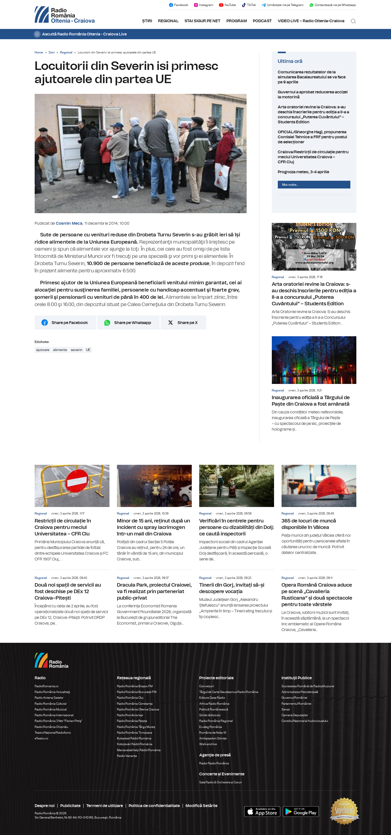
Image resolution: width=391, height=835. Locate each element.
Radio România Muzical (51, 709)
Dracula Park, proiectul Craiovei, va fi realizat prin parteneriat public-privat (154, 598)
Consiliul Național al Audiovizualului (305, 720)
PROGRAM (236, 21)
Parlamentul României (296, 703)
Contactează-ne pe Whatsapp (332, 4)
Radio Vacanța (127, 755)
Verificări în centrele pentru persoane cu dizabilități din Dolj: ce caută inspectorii (236, 513)
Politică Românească (213, 709)
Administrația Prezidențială (300, 691)
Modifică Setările (201, 806)
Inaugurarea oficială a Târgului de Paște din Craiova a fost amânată (314, 384)
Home (39, 52)
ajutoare (42, 350)
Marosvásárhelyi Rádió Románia (139, 750)
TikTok (248, 4)
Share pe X (188, 323)
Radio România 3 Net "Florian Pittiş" (58, 720)
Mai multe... (290, 184)
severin (76, 350)
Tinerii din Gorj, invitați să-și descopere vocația (236, 595)
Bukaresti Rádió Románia (134, 738)
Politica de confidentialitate (154, 806)
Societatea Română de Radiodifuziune (308, 686)
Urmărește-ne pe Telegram (282, 4)
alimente (60, 350)
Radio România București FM (136, 691)
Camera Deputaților (295, 715)
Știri (52, 52)
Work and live (208, 744)
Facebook (178, 4)
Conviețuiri (206, 686)
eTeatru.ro (41, 738)
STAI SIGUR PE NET (202, 21)
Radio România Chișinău (51, 726)
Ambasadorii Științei (213, 738)
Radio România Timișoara (134, 732)
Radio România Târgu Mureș (136, 726)
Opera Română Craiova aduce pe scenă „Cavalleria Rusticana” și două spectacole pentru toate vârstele (319, 601)
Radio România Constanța (135, 703)
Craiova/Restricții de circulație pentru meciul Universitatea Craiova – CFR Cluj (314, 157)
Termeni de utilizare (104, 806)
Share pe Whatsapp (132, 323)
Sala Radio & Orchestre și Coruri (220, 782)
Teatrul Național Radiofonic (53, 732)
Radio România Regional (216, 720)
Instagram (203, 4)
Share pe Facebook (70, 323)
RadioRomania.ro (46, 686)
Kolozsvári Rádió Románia (134, 744)
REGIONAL (168, 21)
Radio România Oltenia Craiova (138, 709)
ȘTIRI (147, 21)
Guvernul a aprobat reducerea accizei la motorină (314, 94)
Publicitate (70, 806)
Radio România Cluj (130, 697)
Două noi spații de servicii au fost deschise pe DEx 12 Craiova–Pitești (72, 598)
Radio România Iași (130, 715)
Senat (286, 709)
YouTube (227, 4)
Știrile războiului (210, 715)
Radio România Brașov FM (135, 686)
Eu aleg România (210, 726)
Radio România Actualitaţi (52, 691)
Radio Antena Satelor (49, 697)
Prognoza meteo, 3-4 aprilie (314, 172)
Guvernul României (294, 697)
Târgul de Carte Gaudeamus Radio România (228, 691)
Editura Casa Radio (212, 697)
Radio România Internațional (54, 715)
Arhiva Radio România (214, 703)
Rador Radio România (214, 763)
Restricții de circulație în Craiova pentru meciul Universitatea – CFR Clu (72, 513)
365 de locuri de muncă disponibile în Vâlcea (319, 510)
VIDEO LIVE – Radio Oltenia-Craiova (311, 21)
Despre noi (45, 806)
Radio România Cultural (50, 703)
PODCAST (262, 21)
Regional (66, 52)
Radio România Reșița (132, 720)
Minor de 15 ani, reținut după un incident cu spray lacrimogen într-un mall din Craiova (154, 513)
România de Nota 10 (212, 732)
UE (88, 350)
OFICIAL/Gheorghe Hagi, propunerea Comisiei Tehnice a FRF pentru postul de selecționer (314, 137)
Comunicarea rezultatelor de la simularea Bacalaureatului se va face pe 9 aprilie (314, 77)
